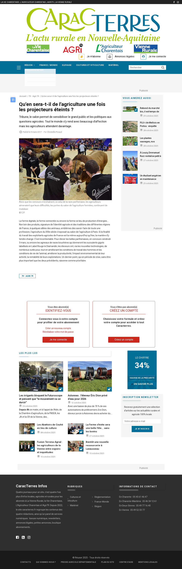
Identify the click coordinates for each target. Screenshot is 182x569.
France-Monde (102, 501)
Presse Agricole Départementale (78, 562)
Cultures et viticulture (90, 65)
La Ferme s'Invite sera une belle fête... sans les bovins (98, 428)
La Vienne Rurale (63, 2)
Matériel (114, 65)
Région (30, 65)
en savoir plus (143, 384)
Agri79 (50, 2)
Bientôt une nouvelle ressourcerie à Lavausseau (97, 445)
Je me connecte (157, 56)
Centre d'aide (126, 562)
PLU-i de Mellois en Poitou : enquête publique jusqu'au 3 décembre (150, 127)
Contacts (25, 562)
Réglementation (34, 70)
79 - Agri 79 (27, 276)
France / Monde (48, 65)
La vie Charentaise (10, 2)
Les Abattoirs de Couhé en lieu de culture (50, 426)
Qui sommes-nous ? (46, 562)
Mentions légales (147, 562)
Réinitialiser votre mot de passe (58, 332)
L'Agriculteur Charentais (33, 2)
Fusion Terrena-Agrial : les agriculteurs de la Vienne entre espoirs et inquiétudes (50, 447)
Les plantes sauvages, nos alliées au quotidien (150, 141)
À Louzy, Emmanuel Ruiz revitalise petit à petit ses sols (150, 156)
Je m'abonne (94, 56)
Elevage (66, 65)
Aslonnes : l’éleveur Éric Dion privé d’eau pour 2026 (87, 397)
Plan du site (107, 562)
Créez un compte (124, 339)
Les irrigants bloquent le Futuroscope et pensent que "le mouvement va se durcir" (40, 399)
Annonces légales (124, 56)
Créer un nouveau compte (58, 328)
